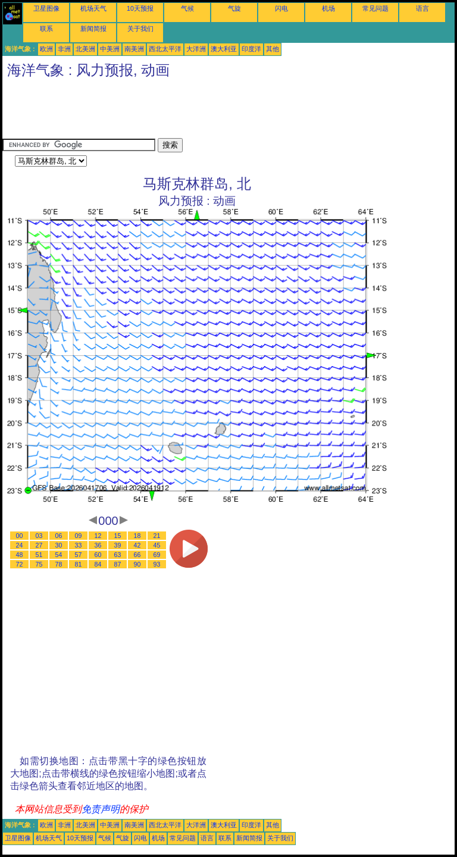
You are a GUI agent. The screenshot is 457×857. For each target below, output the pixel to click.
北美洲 (85, 48)
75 (39, 564)
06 (58, 535)
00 (19, 535)
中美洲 (110, 48)
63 (117, 554)
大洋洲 (196, 48)
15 (117, 535)
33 (78, 545)
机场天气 (93, 8)
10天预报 (140, 8)
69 (157, 554)
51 (39, 554)
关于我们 (140, 28)
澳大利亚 (224, 48)
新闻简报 (93, 28)
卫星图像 (46, 8)
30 (58, 545)
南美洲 (134, 48)
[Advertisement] (219, 111)
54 (58, 554)
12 (98, 535)
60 (98, 554)
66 (137, 554)
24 (19, 545)
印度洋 (251, 48)
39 (117, 545)
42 (137, 545)
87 (117, 564)
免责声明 (101, 809)
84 (98, 564)
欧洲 (46, 48)
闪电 (281, 8)
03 (39, 535)
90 (137, 564)
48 (19, 554)
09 (78, 535)
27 (39, 545)
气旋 (234, 8)
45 (157, 545)
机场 (328, 8)
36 (98, 545)
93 (157, 564)
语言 (422, 8)
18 (137, 535)
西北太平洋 (165, 48)
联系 (46, 28)
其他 (272, 48)
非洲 (64, 48)
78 (58, 564)
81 (78, 564)
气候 (187, 8)
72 (19, 564)
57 (78, 554)
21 (157, 535)
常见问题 (375, 8)
